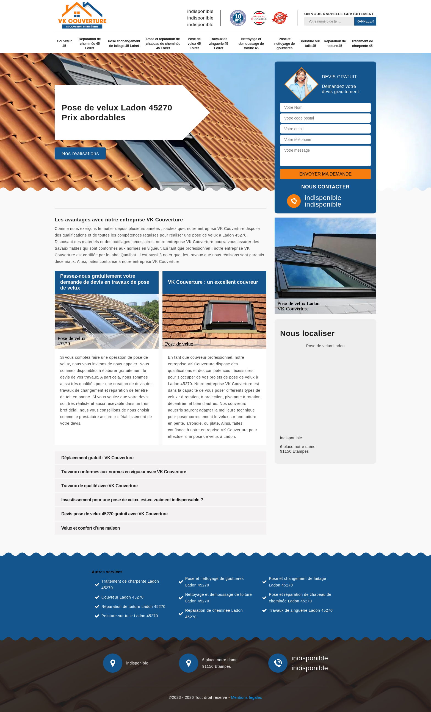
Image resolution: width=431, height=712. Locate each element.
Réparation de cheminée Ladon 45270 (214, 613)
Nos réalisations (80, 153)
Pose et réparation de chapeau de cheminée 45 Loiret (163, 43)
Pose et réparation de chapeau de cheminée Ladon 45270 (300, 597)
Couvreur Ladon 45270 (122, 597)
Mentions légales (246, 697)
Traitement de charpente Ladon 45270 (130, 584)
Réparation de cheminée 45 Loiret (90, 43)
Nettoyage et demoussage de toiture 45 (251, 43)
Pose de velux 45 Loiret (194, 43)
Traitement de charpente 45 (362, 43)
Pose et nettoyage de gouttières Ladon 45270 (214, 581)
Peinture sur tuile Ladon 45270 (129, 616)
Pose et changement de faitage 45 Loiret (124, 43)
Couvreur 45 (64, 43)
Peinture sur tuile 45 (310, 43)
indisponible (200, 11)
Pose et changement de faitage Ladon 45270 (297, 581)
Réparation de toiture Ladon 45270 (133, 606)
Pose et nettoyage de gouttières (284, 43)
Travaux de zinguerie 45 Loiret (218, 43)
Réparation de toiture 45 (335, 43)
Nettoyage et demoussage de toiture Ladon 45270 (218, 597)
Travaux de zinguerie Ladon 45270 (301, 610)
